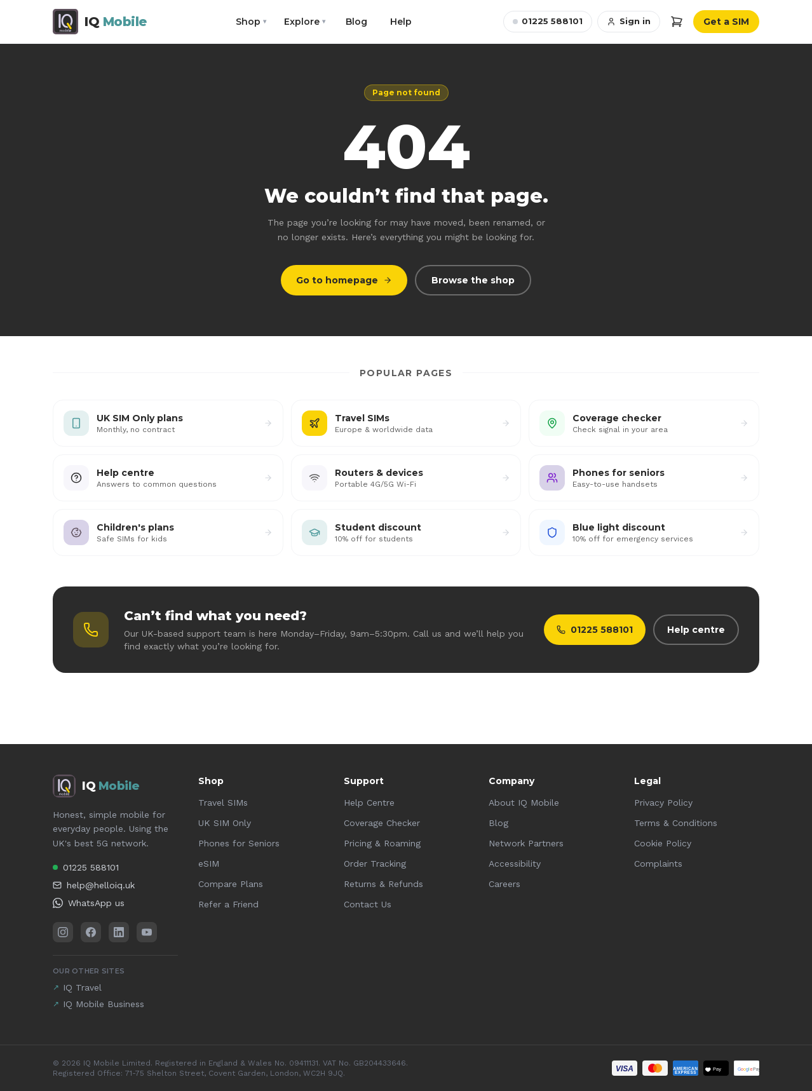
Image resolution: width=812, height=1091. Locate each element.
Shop (251, 21)
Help (401, 21)
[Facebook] (91, 932)
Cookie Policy (662, 843)
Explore (304, 21)
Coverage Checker (382, 823)
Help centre (696, 629)
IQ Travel (77, 987)
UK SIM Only (224, 823)
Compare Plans (230, 884)
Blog (356, 21)
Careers (504, 884)
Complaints (658, 863)
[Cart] (676, 21)
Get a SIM (726, 21)
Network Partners (526, 843)
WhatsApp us (89, 903)
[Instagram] (63, 932)
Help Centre (369, 802)
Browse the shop (473, 280)
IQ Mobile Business (98, 1004)
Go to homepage (344, 280)
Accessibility (515, 863)
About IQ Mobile (524, 802)
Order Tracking (375, 863)
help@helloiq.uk (94, 885)
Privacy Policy (663, 802)
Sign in (629, 21)
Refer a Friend (228, 904)
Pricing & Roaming (382, 843)
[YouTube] (147, 932)
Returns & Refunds (383, 884)
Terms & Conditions (675, 823)
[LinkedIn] (119, 932)
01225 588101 (548, 21)
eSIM (208, 863)
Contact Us (367, 904)
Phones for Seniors (239, 843)
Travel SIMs (223, 802)
